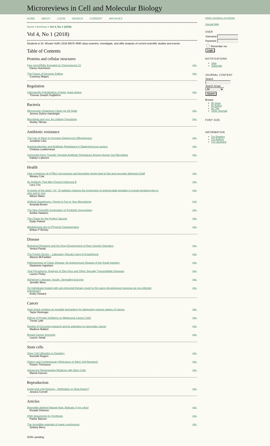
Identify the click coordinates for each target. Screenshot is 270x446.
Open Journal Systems (220, 18)
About (46, 18)
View (214, 63)
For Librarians (218, 142)
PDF (194, 201)
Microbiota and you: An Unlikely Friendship (52, 119)
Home (31, 18)
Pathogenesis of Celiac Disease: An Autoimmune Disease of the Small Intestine (73, 262)
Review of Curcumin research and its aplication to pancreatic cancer (66, 326)
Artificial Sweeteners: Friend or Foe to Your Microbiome (59, 201)
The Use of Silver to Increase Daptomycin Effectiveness (59, 138)
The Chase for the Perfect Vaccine (47, 218)
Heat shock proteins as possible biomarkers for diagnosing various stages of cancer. (76, 309)
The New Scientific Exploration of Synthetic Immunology (59, 210)
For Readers (218, 136)
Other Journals (219, 111)
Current (96, 18)
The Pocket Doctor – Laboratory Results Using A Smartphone (63, 254)
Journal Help (212, 24)
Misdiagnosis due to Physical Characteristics (53, 227)
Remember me (219, 46)
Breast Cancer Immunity (41, 334)
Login (61, 18)
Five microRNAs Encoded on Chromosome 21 (54, 65)
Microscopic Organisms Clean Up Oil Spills (52, 110)
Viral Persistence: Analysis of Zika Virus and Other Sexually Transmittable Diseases (75, 271)
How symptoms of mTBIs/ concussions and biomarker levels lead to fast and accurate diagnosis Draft (86, 173)
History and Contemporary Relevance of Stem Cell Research (62, 361)
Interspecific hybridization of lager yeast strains (54, 92)
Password (210, 41)
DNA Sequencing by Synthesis (45, 416)
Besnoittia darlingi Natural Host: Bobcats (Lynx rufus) (58, 407)
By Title (215, 108)
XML (194, 65)
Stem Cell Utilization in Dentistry (46, 353)
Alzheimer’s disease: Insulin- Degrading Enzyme (55, 279)
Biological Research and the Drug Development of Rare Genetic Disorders (70, 245)
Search (77, 18)
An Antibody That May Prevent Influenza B (51, 182)
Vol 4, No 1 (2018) (61, 26)
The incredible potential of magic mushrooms (53, 424)
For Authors (217, 139)
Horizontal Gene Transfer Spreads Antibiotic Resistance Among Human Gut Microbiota (77, 155)
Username (211, 36)
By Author (216, 105)
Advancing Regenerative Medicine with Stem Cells (56, 370)
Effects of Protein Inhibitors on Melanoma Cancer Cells (59, 317)
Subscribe (216, 66)
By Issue (216, 103)
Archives (115, 18)
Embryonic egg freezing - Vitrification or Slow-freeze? (58, 389)
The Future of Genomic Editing (45, 73)
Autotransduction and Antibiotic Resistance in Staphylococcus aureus (67, 146)
